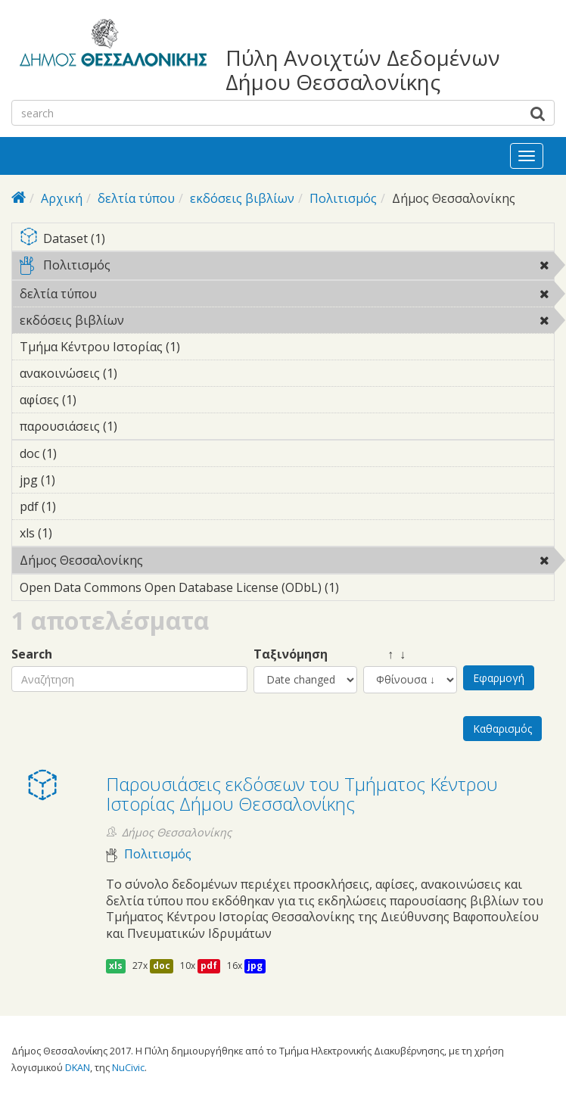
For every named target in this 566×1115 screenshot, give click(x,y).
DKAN (77, 1067)
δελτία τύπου (136, 198)
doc (161, 965)
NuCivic (128, 1067)
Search (31, 654)
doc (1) (80, 453)
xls (116, 965)
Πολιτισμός (343, 198)
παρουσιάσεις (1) (141, 426)
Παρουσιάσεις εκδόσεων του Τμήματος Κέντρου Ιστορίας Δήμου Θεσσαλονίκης (302, 793)
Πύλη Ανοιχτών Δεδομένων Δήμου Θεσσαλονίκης (362, 69)
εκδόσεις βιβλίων (242, 198)
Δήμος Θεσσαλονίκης (182, 560)
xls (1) (76, 533)
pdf (209, 965)
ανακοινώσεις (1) (141, 373)
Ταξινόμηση (290, 654)
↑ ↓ (384, 654)
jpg (255, 965)
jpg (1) (79, 480)
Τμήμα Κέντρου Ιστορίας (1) (203, 346)
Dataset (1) (287, 239)
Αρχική (61, 198)
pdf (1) (79, 506)
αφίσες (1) (100, 399)
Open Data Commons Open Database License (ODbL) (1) (287, 589)
